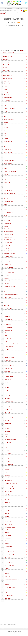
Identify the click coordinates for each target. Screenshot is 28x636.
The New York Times (7, 56)
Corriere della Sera (8, 163)
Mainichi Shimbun (8, 346)
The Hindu (6, 166)
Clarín (5, 204)
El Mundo (6, 127)
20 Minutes (6, 428)
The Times (6, 196)
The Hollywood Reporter (9, 160)
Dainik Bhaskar (7, 519)
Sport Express (7, 529)
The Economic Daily (8, 267)
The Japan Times (7, 245)
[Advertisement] (14, 37)
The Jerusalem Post (8, 308)
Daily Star (6, 420)
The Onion (6, 374)
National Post (7, 393)
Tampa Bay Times (8, 491)
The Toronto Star (7, 220)
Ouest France (7, 502)
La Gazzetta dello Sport (9, 272)
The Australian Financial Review (11, 579)
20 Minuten (7, 576)
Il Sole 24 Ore (7, 458)
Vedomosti (6, 516)
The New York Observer (9, 587)
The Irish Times (7, 270)
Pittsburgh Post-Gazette (9, 401)
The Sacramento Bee (8, 425)
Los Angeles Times (8, 92)
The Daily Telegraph (7, 78)
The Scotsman (7, 453)
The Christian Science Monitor (10, 239)
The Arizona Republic (8, 289)
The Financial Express (9, 560)
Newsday (6, 382)
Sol (5, 508)
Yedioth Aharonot (8, 409)
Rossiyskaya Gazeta (8, 248)
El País (5, 86)
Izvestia (5, 311)
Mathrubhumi (7, 185)
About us (11, 632)
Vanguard (6, 469)
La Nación (6, 226)
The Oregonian (7, 316)
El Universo (7, 592)
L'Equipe (6, 341)
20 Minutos (6, 305)
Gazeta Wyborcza (8, 379)
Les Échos (6, 494)
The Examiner (7, 228)
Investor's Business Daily (9, 527)
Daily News (6, 174)
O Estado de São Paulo (9, 417)
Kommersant (7, 398)
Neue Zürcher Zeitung (9, 590)
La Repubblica (7, 105)
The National (7, 461)
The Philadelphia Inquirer (10, 439)
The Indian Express (8, 177)
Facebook (25, 628)
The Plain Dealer (8, 395)
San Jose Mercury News (9, 259)
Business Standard (8, 321)
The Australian (7, 363)
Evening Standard (8, 250)
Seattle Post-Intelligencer (9, 581)
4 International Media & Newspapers (14, 631)
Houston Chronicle (8, 103)
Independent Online (8, 464)
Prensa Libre (7, 477)
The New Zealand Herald (9, 365)
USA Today (5, 73)
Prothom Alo (6, 168)
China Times (6, 283)
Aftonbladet (7, 371)
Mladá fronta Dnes (8, 237)
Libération (6, 349)
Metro (5, 187)
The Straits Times (8, 338)
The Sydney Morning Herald (10, 171)
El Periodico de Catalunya (10, 551)
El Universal (7, 415)
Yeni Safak (6, 352)
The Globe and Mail (8, 190)
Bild (5, 133)
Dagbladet (6, 584)
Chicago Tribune (7, 149)
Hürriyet (6, 146)
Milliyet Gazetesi (7, 209)
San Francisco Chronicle (9, 497)
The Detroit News (8, 521)
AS (4, 130)
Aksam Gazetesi (7, 261)
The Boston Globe (8, 242)
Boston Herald (7, 510)
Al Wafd (6, 404)
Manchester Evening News (10, 540)
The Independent (7, 83)
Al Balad (6, 122)
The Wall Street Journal (8, 75)
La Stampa (6, 387)
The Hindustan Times (8, 201)
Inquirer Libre (7, 182)
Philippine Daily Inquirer (9, 108)
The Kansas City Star (9, 554)
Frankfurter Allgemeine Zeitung (11, 294)
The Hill (5, 144)
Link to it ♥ (2, 13)
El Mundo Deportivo (8, 376)
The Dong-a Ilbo (7, 218)
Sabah (5, 335)
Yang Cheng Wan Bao (9, 565)
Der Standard (7, 431)
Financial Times (7, 100)
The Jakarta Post (8, 546)
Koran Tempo (7, 412)
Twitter (2, 628)
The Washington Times (9, 256)
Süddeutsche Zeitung (8, 234)
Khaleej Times (7, 598)
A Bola (5, 300)
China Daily (6, 81)
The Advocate (7, 538)
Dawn (5, 207)
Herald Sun (6, 513)
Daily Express (7, 124)
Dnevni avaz (7, 532)
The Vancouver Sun (8, 595)
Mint (5, 332)
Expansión (6, 568)
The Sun (5, 111)
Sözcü (5, 302)
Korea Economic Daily (9, 601)
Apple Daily (6, 313)
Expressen (6, 543)
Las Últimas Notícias (8, 212)
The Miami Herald (8, 319)
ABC (5, 179)
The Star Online (7, 442)
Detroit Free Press (8, 368)
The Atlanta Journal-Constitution (11, 343)
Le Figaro (6, 138)
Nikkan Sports (7, 499)
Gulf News (6, 434)
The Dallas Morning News (9, 286)
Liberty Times (6, 70)
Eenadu (6, 505)
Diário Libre (7, 557)
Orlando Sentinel (8, 480)
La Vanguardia (7, 280)
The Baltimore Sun (8, 327)
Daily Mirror (6, 116)
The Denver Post (7, 223)
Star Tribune (6, 275)
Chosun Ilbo (6, 198)
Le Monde (6, 114)
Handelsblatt (7, 475)
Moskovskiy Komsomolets (9, 253)
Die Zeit (5, 215)
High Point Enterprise (8, 231)
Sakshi (5, 445)
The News (6, 450)
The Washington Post (7, 62)
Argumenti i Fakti (8, 330)
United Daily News (8, 152)
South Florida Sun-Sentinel (10, 467)
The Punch (6, 390)
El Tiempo (6, 456)
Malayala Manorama (8, 97)
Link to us (16, 632)
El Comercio (7, 354)
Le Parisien (6, 278)
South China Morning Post (9, 193)
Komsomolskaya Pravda (9, 141)
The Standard (7, 384)
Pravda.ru (6, 573)
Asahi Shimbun (7, 135)
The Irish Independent (9, 357)
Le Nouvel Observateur (9, 406)
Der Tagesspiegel (8, 436)
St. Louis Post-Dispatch (9, 486)
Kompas (5, 67)
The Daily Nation (7, 324)
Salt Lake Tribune (8, 549)
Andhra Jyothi (7, 360)
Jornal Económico (8, 524)
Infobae (5, 157)
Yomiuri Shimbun (7, 297)
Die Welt (6, 155)
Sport (5, 472)
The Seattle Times (8, 264)
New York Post (7, 94)
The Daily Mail (6, 64)
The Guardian (6, 59)
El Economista (7, 535)
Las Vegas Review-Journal (10, 571)
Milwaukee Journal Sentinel (10, 483)
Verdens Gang (7, 423)
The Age (6, 291)
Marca (5, 89)
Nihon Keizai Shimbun (9, 119)
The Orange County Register (10, 488)
